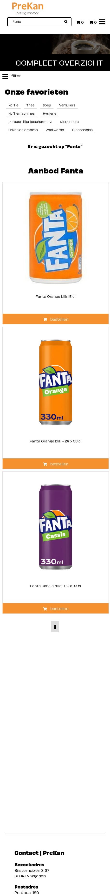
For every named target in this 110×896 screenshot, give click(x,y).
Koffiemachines (21, 113)
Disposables (82, 129)
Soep (47, 105)
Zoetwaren (55, 129)
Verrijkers (67, 105)
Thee (30, 105)
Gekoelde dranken (23, 129)
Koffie (13, 105)
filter (10, 76)
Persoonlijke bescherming (30, 121)
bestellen (55, 319)
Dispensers (69, 121)
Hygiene (49, 113)
